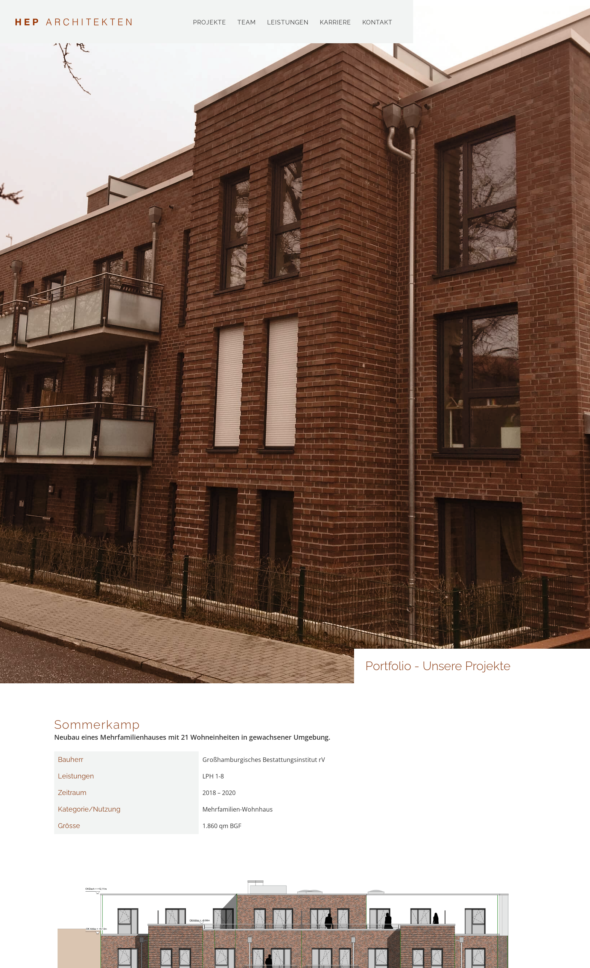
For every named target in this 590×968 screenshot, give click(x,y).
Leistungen (288, 22)
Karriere (335, 22)
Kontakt (377, 22)
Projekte (209, 22)
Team (246, 22)
